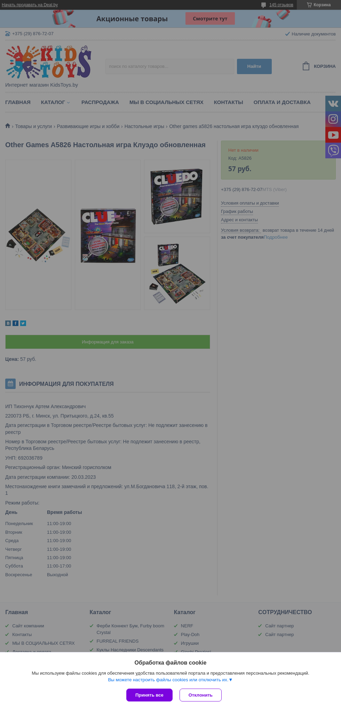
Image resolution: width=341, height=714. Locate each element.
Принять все (149, 695)
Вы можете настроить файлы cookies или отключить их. (168, 679)
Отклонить (201, 695)
